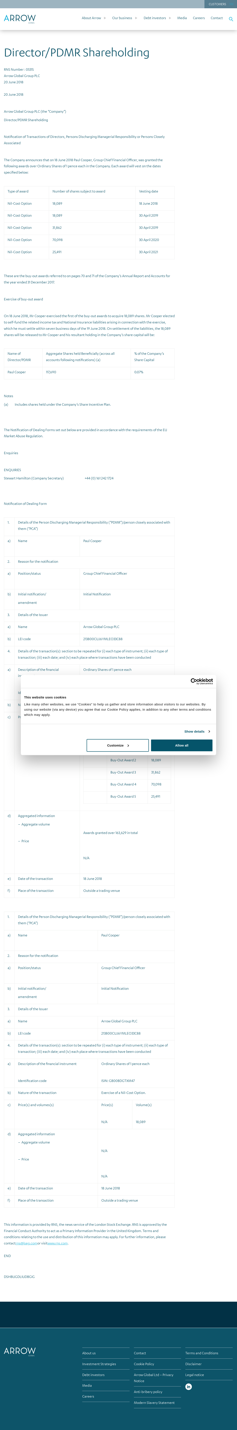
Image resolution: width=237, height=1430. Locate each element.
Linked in (188, 1386)
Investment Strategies (99, 1364)
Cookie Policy (144, 1364)
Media (182, 18)
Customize (118, 745)
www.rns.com (58, 1243)
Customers (217, 4)
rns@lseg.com (26, 1243)
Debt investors (155, 18)
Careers (199, 18)
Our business (122, 18)
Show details (194, 731)
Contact (217, 18)
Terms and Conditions (201, 1353)
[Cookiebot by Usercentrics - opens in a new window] (194, 681)
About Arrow (91, 18)
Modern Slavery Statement (154, 1402)
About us (89, 1353)
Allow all (181, 745)
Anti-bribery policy (148, 1392)
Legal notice (194, 1375)
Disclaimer (193, 1364)
